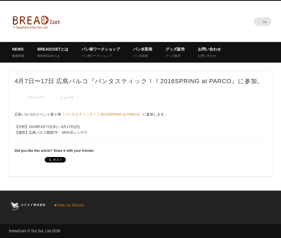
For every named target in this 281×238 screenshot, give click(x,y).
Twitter (255, 21)
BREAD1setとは (52, 52)
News (18, 52)
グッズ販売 (175, 52)
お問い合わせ (209, 52)
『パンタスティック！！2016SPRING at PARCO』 (102, 114)
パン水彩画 (142, 52)
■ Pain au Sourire (69, 205)
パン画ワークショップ (101, 52)
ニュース (67, 97)
